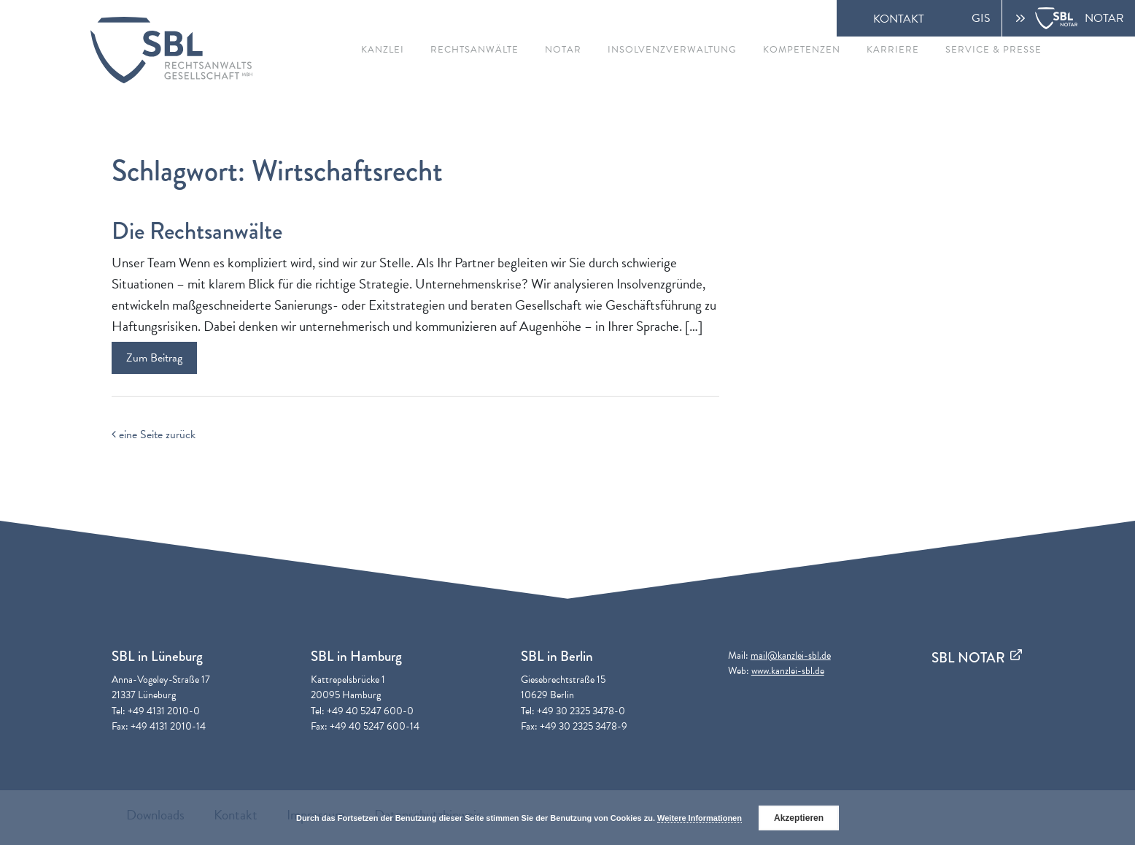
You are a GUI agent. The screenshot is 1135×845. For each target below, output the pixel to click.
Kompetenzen (801, 49)
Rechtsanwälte (474, 49)
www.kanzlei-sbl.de (787, 670)
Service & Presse (993, 49)
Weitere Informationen (699, 818)
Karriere (893, 49)
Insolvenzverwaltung (672, 49)
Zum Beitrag (154, 358)
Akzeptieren (799, 818)
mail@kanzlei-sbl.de (791, 655)
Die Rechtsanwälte (197, 231)
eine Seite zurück (153, 434)
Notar (563, 49)
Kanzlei (382, 49)
